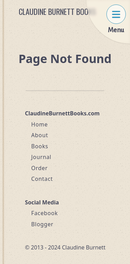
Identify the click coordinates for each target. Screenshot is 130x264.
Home (39, 124)
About (39, 135)
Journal (41, 157)
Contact (42, 179)
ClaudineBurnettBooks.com (62, 113)
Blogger (42, 224)
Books (39, 146)
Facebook (44, 213)
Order (39, 168)
